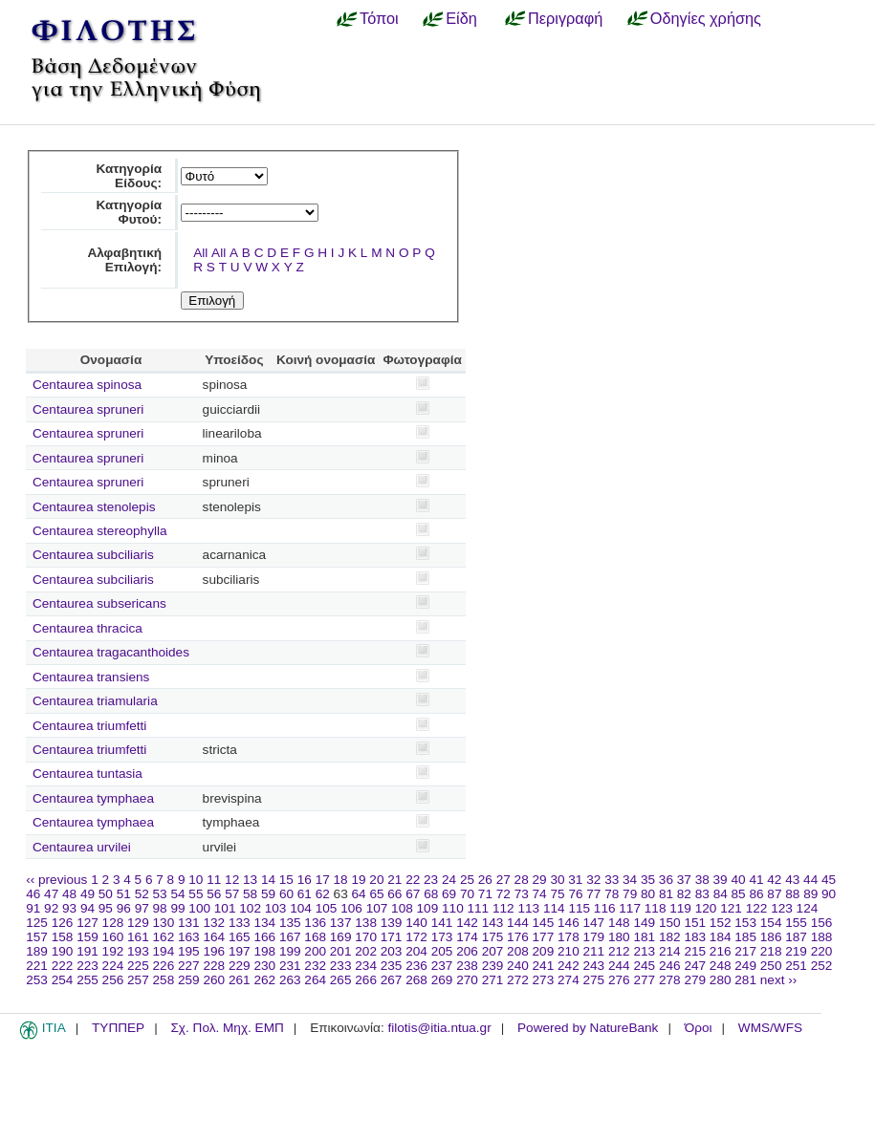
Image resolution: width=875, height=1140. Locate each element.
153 (745, 922)
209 (544, 951)
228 (214, 965)
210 (569, 951)
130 (164, 922)
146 (569, 922)
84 (720, 894)
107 (377, 908)
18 (341, 879)
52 (142, 894)
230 (264, 965)
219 (796, 951)
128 (113, 922)
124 (808, 908)
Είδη (461, 18)
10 (195, 879)
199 (290, 951)
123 (782, 908)
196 (214, 951)
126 (63, 922)
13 (250, 879)
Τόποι (379, 18)
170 (366, 937)
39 (720, 879)
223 (87, 965)
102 (250, 908)
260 (214, 980)
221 (37, 965)
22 (412, 879)
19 (358, 879)
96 (124, 908)
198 (264, 951)
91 (33, 908)
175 (493, 937)
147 (594, 922)
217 (745, 951)
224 (113, 965)
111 (479, 908)
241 (544, 965)
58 (250, 894)
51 (124, 894)
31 (575, 879)
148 (619, 922)
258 (164, 980)
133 (240, 922)
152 (721, 922)
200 (315, 951)
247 (695, 965)
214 (670, 951)
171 (392, 937)
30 (557, 879)
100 (199, 908)
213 (644, 951)
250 (771, 965)
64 (359, 894)
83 (702, 894)
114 (554, 908)
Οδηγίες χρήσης (705, 18)
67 (412, 894)
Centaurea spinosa (87, 384)
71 (485, 894)
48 (69, 894)
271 (493, 980)
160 (113, 937)
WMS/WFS (770, 1028)
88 (792, 894)
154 (771, 922)
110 (453, 908)
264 (315, 980)
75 (557, 894)
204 (416, 951)
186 (771, 937)
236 (416, 965)
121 (731, 908)
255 (87, 980)
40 (738, 879)
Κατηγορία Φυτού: (129, 212)
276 (619, 980)
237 (442, 965)
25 (467, 879)
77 (593, 894)
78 (611, 894)
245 (644, 965)
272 (518, 980)
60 (286, 894)
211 (594, 951)
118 (656, 908)
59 (268, 894)
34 (630, 879)
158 (63, 937)
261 (240, 980)
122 (757, 908)
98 (160, 908)
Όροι (698, 1028)
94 (87, 908)
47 (51, 894)
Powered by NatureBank (587, 1028)
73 (521, 894)
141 (442, 922)
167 (290, 937)
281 (745, 980)
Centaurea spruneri (88, 409)
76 (575, 894)
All (200, 253)
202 (366, 951)
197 (240, 951)
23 (431, 879)
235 (392, 965)
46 (33, 894)
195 (189, 951)
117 (630, 908)
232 (315, 965)
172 (416, 937)
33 (611, 879)
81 (666, 894)
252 (822, 965)
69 (449, 894)
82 (684, 894)
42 (774, 879)
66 (394, 894)
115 (579, 908)
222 (63, 965)
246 (670, 965)
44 (810, 879)
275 (594, 980)
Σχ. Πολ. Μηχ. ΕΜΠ (226, 1028)
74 (540, 894)
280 (721, 980)
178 (569, 937)
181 (644, 937)
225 (138, 965)
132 (214, 922)
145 (544, 922)
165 (240, 937)
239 (493, 965)
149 (644, 922)
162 (164, 937)
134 (264, 922)
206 (467, 951)
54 (177, 894)
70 (467, 894)
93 (69, 908)
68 (431, 894)
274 (569, 980)
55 (195, 894)
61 (304, 894)
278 (670, 980)
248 (721, 965)
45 (828, 879)
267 (392, 980)
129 (138, 922)
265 (341, 980)
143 (493, 922)
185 (745, 937)
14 (268, 879)
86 (756, 894)
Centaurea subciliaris (93, 555)
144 (518, 922)
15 (286, 879)
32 (593, 879)
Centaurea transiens (91, 677)
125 (37, 922)
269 (442, 980)
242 (569, 965)
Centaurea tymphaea (93, 798)
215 (695, 951)
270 (467, 980)
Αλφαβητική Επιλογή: (124, 260)
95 (105, 908)
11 (214, 879)
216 (721, 951)
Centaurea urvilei (82, 847)
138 (366, 922)
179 (594, 937)
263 (290, 980)
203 (392, 951)
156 (822, 922)
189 (37, 951)
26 (485, 879)
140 (416, 922)
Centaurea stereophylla (100, 531)
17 (323, 879)
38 (702, 879)
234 (366, 965)
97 (142, 908)
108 (402, 908)
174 (467, 937)
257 (138, 980)
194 (164, 951)
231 (290, 965)
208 (518, 951)
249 (745, 965)
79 (630, 894)
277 (644, 980)
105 (327, 908)
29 (540, 879)
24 (449, 879)
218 (771, 951)
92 (51, 908)
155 (796, 922)
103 (276, 908)
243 (594, 965)
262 (264, 980)
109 (428, 908)
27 (503, 879)
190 (63, 951)
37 (684, 879)
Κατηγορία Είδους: (129, 175)
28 (521, 879)
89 (810, 894)
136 (315, 922)
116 (605, 908)
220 (822, 951)
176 (518, 937)
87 (774, 894)
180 (619, 937)
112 (503, 908)
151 (695, 922)
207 (493, 951)
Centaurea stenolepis (94, 507)
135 (290, 922)
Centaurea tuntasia (87, 773)
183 (695, 937)
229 (240, 965)
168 (315, 937)
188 (822, 937)
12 (232, 879)
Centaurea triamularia (95, 701)
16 (304, 879)
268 (416, 980)
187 (796, 937)
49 (87, 894)
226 (164, 965)
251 (796, 965)
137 (341, 922)
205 (442, 951)
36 (666, 879)
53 (160, 894)
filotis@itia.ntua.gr (439, 1028)
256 (113, 980)
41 (756, 879)
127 (87, 922)
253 (37, 980)
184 (721, 937)
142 (467, 922)
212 (619, 951)
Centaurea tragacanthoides (111, 652)
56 (214, 894)
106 (351, 908)
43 (792, 879)
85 (739, 894)
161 (138, 937)
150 (670, 922)
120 (706, 908)
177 (544, 937)
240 (518, 965)
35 (648, 879)
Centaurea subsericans (99, 603)
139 (392, 922)
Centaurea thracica (87, 628)
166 (264, 937)
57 (232, 894)
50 (105, 894)
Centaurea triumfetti (89, 726)
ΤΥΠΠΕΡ (118, 1028)
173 (442, 937)
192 (113, 951)
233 (341, 965)
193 (138, 951)
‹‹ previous (56, 879)
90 (828, 894)
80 (648, 894)
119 (680, 908)
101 (225, 908)
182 (670, 937)
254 (63, 980)
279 (695, 980)
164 (214, 937)
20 (376, 879)
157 (37, 937)
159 (87, 937)
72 (503, 894)
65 (376, 894)
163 (189, 937)
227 (189, 965)
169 (341, 937)
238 (467, 965)
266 (366, 980)
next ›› (779, 980)
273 (544, 980)
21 (394, 879)
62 (323, 894)
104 (301, 908)
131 (189, 922)
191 (87, 951)
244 (619, 965)
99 (177, 908)
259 (189, 980)
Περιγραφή (565, 18)
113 (528, 908)
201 (341, 951)
